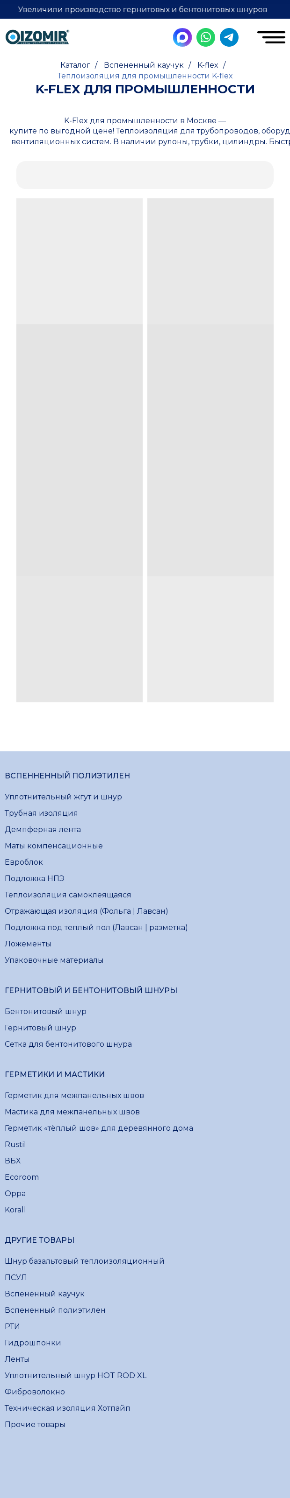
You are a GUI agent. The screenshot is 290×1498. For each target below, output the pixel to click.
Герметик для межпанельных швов (74, 1095)
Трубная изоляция (41, 813)
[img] (37, 38)
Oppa (15, 1193)
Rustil (15, 1144)
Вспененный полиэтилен (55, 1310)
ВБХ (13, 1160)
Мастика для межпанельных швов (72, 1111)
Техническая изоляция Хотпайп (67, 1408)
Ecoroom (22, 1177)
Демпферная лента (43, 829)
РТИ (12, 1326)
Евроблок (24, 862)
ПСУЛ (16, 1277)
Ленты (17, 1359)
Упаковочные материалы (54, 960)
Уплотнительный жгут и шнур (63, 796)
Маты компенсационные (54, 845)
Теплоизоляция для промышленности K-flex (145, 75)
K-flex (207, 65)
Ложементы (28, 943)
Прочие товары (35, 1424)
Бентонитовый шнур (46, 1011)
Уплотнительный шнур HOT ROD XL (75, 1375)
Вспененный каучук (144, 65)
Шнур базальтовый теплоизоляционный (85, 1261)
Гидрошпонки (33, 1342)
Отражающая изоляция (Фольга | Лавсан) (86, 911)
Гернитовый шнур (40, 1027)
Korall (15, 1209)
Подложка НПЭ (35, 878)
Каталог (75, 65)
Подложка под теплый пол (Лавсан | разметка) (96, 927)
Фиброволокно (35, 1391)
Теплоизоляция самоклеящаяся (68, 894)
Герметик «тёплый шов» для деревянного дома (99, 1128)
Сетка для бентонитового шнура (68, 1044)
